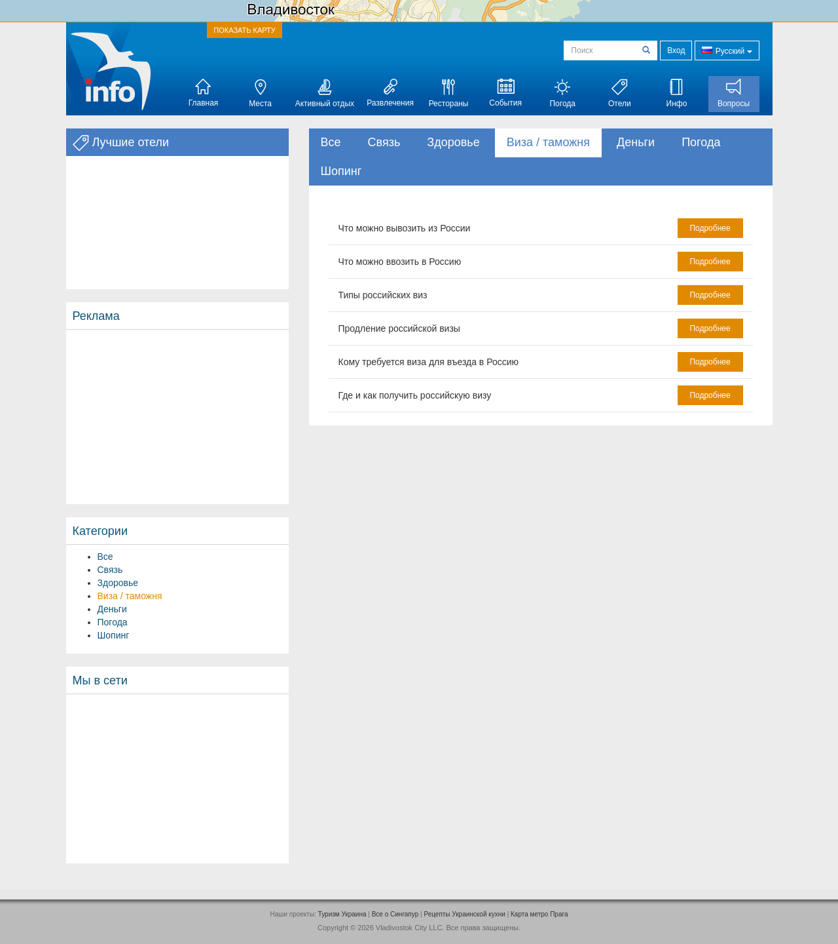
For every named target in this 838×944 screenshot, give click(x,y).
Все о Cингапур (395, 914)
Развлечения (390, 93)
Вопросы (734, 93)
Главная (204, 93)
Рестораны (449, 93)
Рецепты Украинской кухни (464, 914)
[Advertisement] (177, 417)
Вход (676, 50)
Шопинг (114, 635)
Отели (619, 93)
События (505, 93)
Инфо (676, 93)
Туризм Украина (342, 914)
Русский (727, 50)
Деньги (112, 609)
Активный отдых (324, 93)
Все (105, 556)
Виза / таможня (130, 596)
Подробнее (709, 228)
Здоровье (118, 583)
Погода (562, 93)
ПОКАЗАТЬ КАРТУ (244, 30)
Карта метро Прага (539, 914)
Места (260, 93)
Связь (110, 569)
